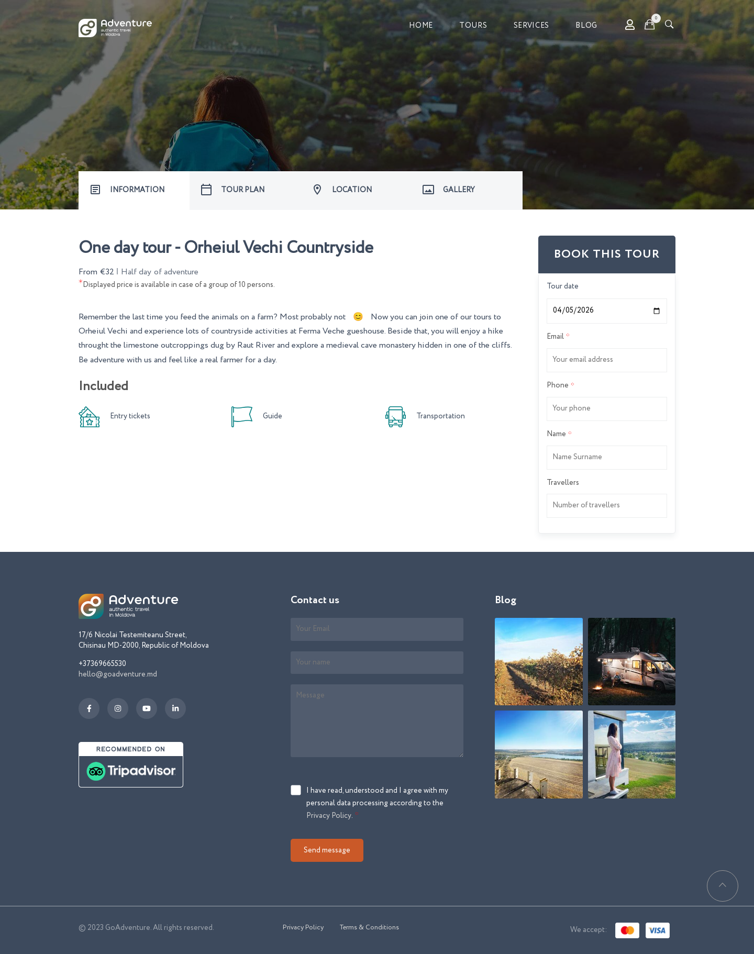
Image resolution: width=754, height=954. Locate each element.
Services (532, 25)
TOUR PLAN (242, 190)
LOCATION (352, 190)
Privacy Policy (328, 816)
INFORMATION (137, 190)
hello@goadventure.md (118, 674)
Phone (558, 385)
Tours (473, 25)
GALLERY (459, 190)
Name (556, 434)
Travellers (563, 483)
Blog (586, 25)
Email (555, 336)
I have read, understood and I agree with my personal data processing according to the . (377, 803)
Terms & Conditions (369, 928)
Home (421, 25)
